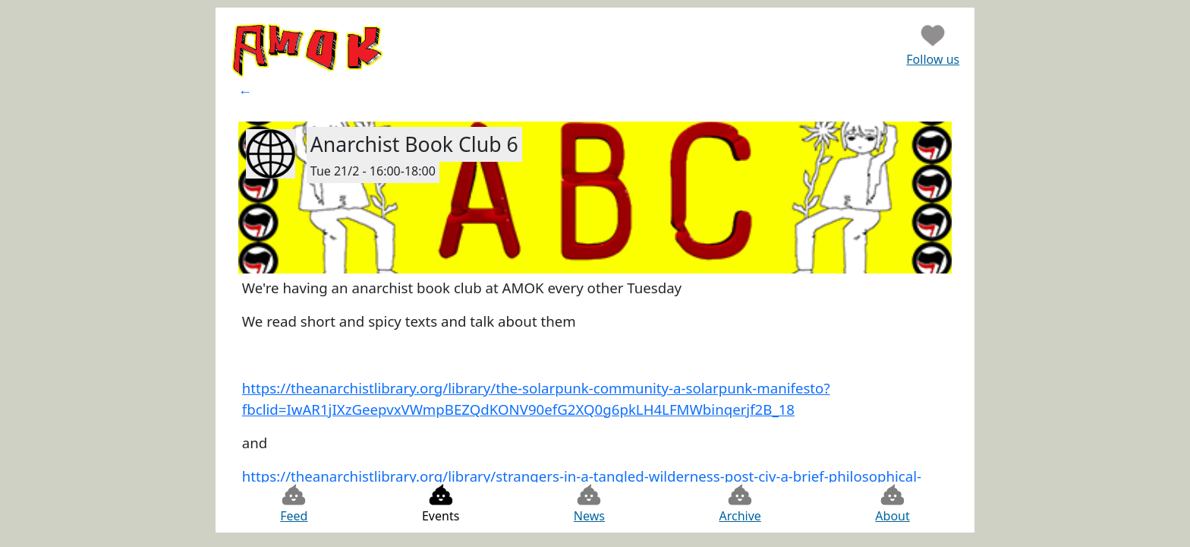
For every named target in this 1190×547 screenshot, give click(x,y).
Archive (739, 503)
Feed (293, 503)
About (892, 503)
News (589, 503)
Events (440, 503)
